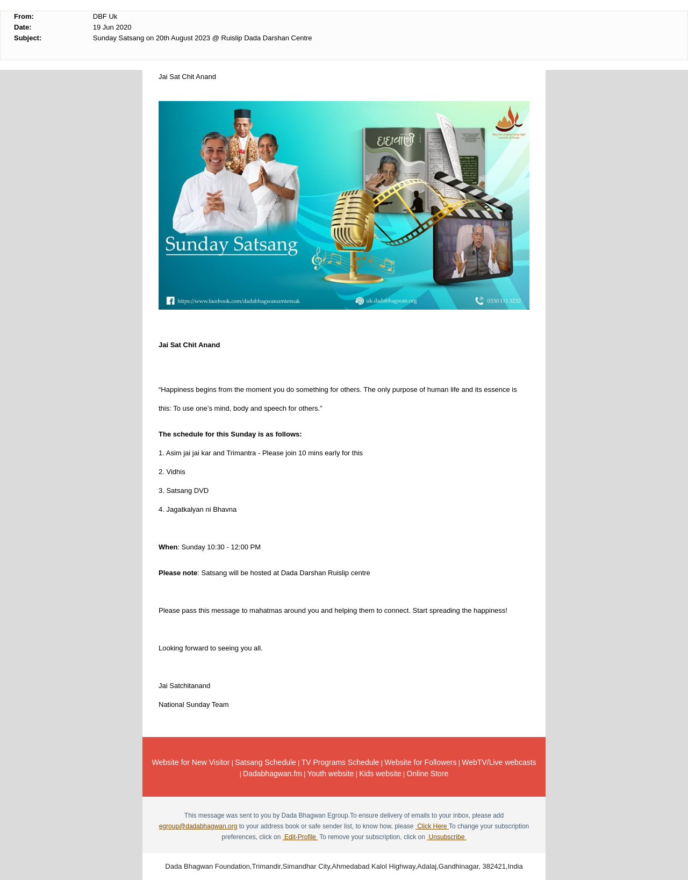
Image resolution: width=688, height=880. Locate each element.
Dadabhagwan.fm (272, 773)
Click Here (432, 826)
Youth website (330, 773)
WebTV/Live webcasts (499, 762)
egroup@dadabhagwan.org (198, 826)
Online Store (428, 773)
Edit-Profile (300, 837)
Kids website (380, 773)
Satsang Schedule (265, 762)
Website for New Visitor (191, 762)
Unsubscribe (446, 837)
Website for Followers (420, 762)
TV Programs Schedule (340, 762)
